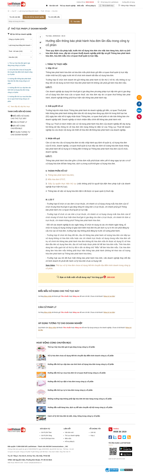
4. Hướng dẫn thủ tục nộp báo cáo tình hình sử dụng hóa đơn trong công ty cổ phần (19, 90)
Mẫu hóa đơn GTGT (56, 179)
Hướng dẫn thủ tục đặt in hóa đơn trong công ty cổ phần (70, 381)
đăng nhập (47, 296)
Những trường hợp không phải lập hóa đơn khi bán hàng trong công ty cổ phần (80, 399)
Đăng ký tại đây (109, 296)
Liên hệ (93, 432)
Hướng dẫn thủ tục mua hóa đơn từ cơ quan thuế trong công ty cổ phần (77, 373)
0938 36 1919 (119, 431)
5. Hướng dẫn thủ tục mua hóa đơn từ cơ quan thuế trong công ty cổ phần (19, 99)
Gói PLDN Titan (46, 432)
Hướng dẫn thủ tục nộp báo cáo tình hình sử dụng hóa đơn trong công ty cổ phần (81, 364)
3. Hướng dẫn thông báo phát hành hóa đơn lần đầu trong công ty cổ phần (19, 81)
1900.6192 (111, 277)
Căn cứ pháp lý (19, 122)
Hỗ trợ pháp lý (91, 5)
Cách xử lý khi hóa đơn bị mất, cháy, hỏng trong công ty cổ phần (74, 416)
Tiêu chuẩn (65, 296)
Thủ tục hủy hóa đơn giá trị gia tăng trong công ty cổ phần (71, 347)
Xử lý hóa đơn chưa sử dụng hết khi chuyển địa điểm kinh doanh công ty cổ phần (81, 356)
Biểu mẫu (80, 5)
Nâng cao (76, 296)
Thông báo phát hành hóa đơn (60, 175)
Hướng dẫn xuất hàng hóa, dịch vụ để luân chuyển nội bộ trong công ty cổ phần (80, 407)
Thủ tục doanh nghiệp (67, 5)
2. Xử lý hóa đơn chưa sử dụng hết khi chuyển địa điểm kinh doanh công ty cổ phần (20, 72)
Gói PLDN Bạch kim (48, 438)
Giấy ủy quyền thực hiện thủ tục (62, 184)
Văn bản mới (53, 5)
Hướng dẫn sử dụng (128, 2)
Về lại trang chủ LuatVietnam (108, 2)
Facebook (139, 105)
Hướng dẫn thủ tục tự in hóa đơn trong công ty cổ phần (70, 390)
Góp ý (93, 435)
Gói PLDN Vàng (46, 435)
